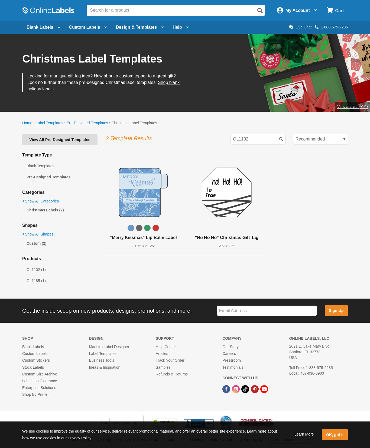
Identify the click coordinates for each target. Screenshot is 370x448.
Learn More (304, 434)
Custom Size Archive (39, 374)
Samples (163, 367)
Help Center (166, 347)
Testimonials (232, 367)
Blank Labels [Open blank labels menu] (43, 27)
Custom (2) (36, 243)
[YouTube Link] (264, 389)
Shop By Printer (35, 394)
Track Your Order (170, 360)
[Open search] (260, 10)
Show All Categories (40, 201)
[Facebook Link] (226, 389)
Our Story (230, 347)
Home (27, 123)
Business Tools (101, 360)
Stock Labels (33, 367)
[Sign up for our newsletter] (267, 311)
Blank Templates (40, 166)
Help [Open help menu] (181, 27)
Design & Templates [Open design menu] (140, 27)
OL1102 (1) (36, 269)
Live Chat (300, 27)
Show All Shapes (37, 234)
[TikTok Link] (245, 389)
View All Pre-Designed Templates (59, 140)
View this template (352, 106)
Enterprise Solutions (39, 387)
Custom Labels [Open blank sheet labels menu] (88, 27)
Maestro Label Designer (109, 347)
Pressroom (231, 360)
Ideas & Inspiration (104, 367)
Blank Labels (33, 347)
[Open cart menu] (335, 10)
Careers (229, 353)
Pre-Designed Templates (87, 123)
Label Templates (49, 123)
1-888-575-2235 (331, 27)
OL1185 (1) (36, 281)
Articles (162, 353)
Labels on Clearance (39, 381)
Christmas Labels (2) (45, 210)
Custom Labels (34, 353)
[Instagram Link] (236, 389)
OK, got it (335, 435)
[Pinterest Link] (255, 389)
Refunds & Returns (172, 374)
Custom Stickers (36, 360)
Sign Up (336, 310)
